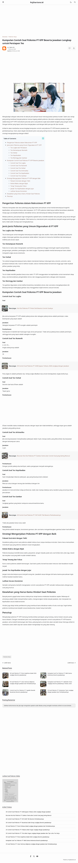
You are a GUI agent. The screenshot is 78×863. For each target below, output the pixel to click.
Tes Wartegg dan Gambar (18, 158)
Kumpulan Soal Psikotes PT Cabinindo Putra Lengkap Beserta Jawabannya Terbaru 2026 (60, 682)
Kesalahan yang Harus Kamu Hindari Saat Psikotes (23, 194)
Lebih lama (6, 663)
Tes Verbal (13, 153)
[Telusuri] (75, 2)
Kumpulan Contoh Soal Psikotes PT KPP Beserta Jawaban (25, 160)
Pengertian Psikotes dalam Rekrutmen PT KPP (22, 143)
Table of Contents (10, 138)
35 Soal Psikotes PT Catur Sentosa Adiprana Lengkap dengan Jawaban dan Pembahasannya (23, 682)
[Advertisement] (39, 20)
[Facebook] (31, 857)
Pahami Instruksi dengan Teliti (20, 181)
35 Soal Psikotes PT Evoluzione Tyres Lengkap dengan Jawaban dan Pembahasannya (60, 691)
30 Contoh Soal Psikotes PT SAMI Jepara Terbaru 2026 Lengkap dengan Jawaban (43, 366)
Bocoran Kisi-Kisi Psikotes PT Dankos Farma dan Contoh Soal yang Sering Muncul (43, 456)
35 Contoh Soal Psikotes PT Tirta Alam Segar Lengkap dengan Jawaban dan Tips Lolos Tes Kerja (32, 833)
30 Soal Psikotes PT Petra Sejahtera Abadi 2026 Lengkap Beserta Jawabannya (23, 674)
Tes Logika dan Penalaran (18, 148)
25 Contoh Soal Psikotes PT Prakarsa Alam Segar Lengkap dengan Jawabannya (28, 830)
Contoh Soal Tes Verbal (17, 168)
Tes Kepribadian (15, 155)
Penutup (10, 196)
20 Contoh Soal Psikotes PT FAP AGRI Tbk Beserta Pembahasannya (39, 515)
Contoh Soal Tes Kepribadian (19, 173)
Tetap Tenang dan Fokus (18, 186)
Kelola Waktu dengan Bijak (19, 183)
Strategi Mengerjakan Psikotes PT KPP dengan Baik (23, 178)
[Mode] (71, 2)
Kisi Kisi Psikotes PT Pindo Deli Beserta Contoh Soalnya (35, 308)
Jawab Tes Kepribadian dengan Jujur (22, 189)
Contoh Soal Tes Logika (18, 163)
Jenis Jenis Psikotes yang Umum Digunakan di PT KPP (24, 145)
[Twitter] (34, 857)
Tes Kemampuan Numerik (18, 150)
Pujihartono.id (36, 2)
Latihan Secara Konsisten (18, 191)
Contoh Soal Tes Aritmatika (19, 171)
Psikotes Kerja (7, 657)
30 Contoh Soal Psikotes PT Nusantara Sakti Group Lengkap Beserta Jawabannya (28, 822)
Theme (65, 859)
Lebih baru (72, 663)
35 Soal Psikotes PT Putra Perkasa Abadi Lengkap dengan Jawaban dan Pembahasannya (30, 826)
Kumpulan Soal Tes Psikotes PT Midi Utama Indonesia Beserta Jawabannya (60, 674)
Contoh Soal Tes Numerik (18, 166)
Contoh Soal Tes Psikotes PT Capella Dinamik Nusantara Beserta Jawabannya (22, 691)
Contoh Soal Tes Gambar (18, 176)
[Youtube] (37, 857)
